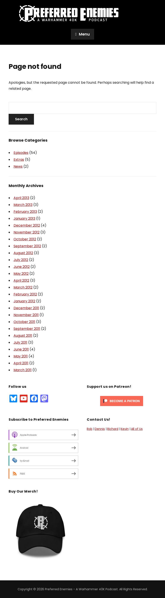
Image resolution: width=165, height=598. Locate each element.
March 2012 (23, 287)
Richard (112, 429)
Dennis (100, 429)
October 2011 (24, 321)
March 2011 (23, 370)
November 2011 (26, 314)
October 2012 (25, 239)
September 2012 (27, 246)
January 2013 (24, 218)
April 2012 (21, 280)
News (18, 166)
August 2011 (23, 335)
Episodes (21, 152)
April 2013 (21, 197)
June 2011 (21, 349)
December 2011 (26, 308)
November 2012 (27, 232)
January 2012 (24, 301)
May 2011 (21, 356)
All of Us (137, 429)
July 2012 (21, 259)
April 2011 (21, 363)
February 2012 (25, 294)
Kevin (125, 429)
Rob (89, 429)
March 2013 (23, 204)
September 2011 (27, 328)
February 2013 (25, 211)
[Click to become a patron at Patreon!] (121, 401)
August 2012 (23, 252)
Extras (19, 159)
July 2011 (20, 342)
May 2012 (21, 273)
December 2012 (27, 225)
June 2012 (22, 266)
